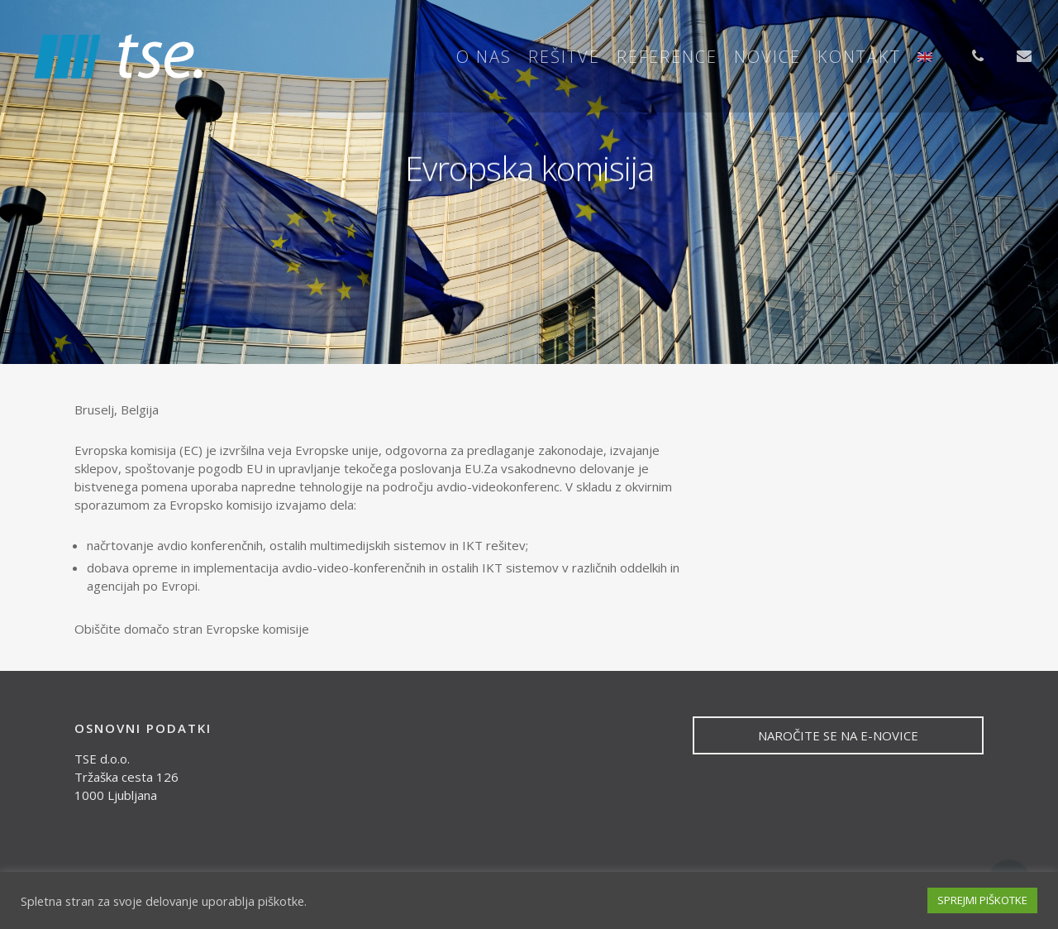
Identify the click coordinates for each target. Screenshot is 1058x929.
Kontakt (859, 57)
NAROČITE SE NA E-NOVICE (838, 735)
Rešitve (564, 57)
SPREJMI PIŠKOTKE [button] (982, 900)
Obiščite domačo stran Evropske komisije (191, 628)
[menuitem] (925, 56)
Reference (667, 57)
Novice (767, 57)
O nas (484, 57)
